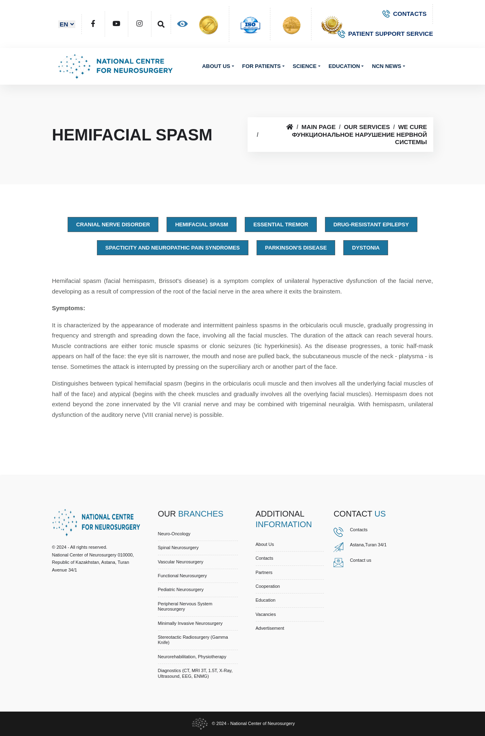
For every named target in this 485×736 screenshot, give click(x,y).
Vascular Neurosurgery (181, 561)
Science (305, 66)
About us (216, 66)
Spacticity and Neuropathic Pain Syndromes (172, 248)
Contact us (360, 560)
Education (344, 66)
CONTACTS (404, 13)
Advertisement (270, 628)
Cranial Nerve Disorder (113, 224)
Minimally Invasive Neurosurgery (190, 623)
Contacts (264, 558)
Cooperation (268, 586)
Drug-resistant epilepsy (371, 224)
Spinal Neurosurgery (178, 547)
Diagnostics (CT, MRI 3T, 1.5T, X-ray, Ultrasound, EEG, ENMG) (195, 673)
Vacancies (266, 614)
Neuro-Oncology (174, 533)
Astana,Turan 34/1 (368, 544)
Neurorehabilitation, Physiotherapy (192, 656)
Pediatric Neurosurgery (181, 589)
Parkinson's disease (296, 248)
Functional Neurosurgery (182, 575)
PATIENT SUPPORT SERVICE (385, 33)
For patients (261, 66)
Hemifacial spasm (201, 224)
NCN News (386, 66)
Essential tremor (280, 224)
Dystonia (366, 248)
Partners (264, 572)
